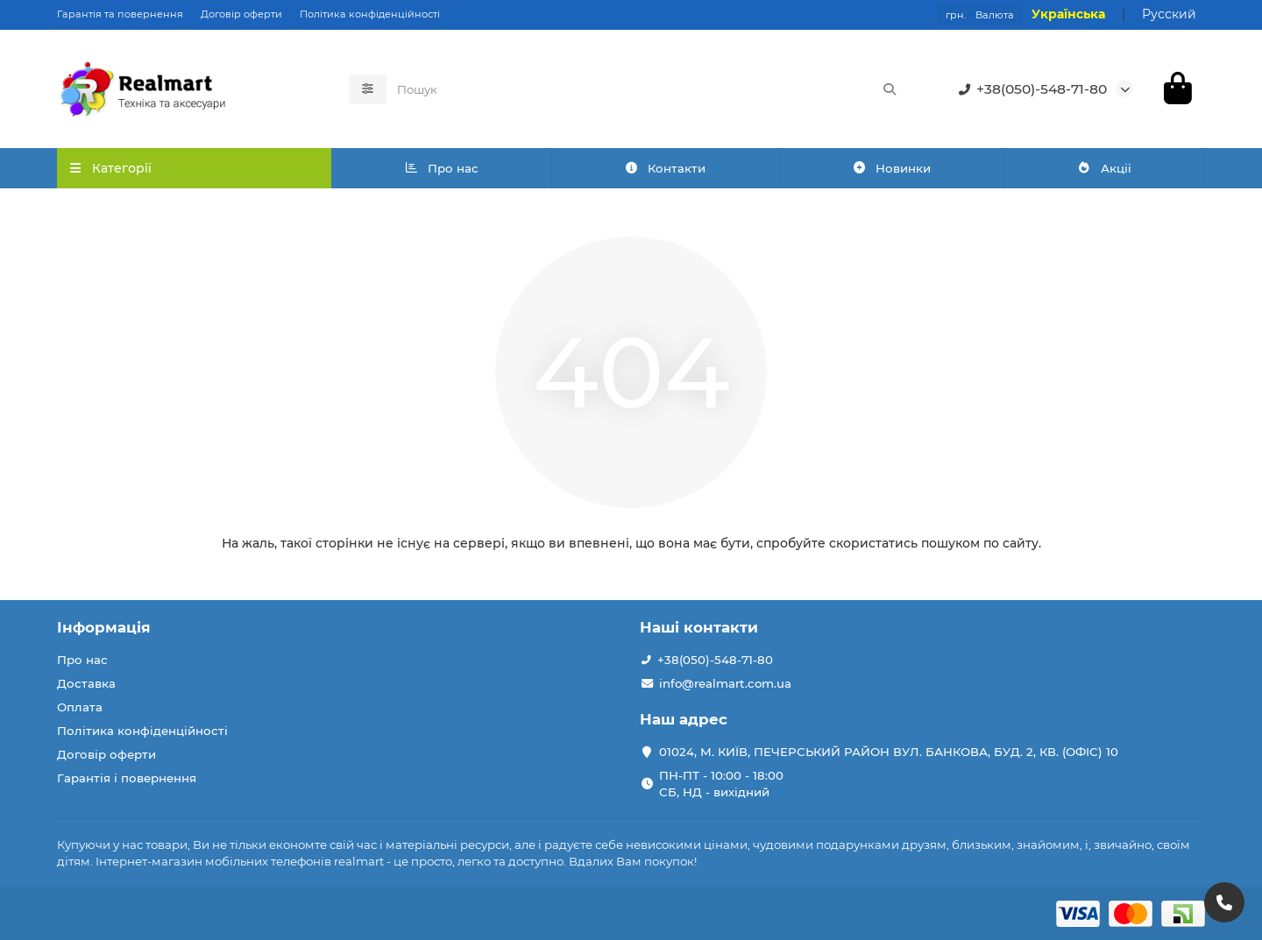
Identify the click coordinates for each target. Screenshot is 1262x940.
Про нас (441, 168)
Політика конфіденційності (370, 14)
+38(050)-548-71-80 (1029, 89)
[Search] (647, 89)
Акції (1104, 168)
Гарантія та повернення (120, 14)
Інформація (104, 627)
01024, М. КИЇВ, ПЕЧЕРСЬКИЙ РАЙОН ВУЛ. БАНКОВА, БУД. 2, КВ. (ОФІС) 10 (888, 752)
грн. (980, 15)
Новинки (891, 168)
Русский (1169, 14)
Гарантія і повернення (126, 778)
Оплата (80, 707)
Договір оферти (241, 14)
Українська (1068, 14)
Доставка (86, 683)
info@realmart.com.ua (725, 683)
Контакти (665, 168)
